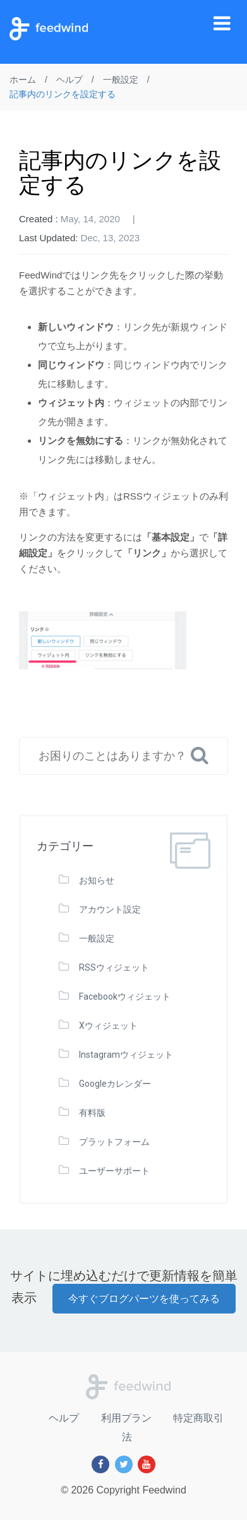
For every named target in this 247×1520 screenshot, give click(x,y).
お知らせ (96, 880)
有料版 (92, 1113)
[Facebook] (100, 1464)
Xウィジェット (108, 1025)
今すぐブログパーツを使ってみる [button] (144, 1298)
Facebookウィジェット (125, 996)
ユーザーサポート (114, 1171)
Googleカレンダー (115, 1084)
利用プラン (126, 1418)
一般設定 (96, 938)
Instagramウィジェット (126, 1055)
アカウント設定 (110, 909)
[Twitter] (124, 1464)
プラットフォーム (114, 1142)
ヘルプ (64, 1418)
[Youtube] (146, 1464)
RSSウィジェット (114, 967)
